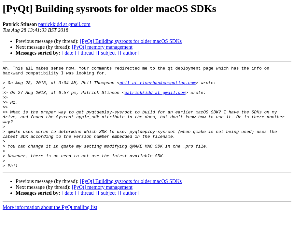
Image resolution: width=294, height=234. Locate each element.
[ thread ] (87, 53)
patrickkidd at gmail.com (64, 24)
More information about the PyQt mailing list (50, 227)
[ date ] (69, 53)
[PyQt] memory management (102, 47)
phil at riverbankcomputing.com (157, 86)
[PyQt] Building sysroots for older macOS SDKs (131, 41)
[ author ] (130, 53)
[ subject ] (108, 53)
